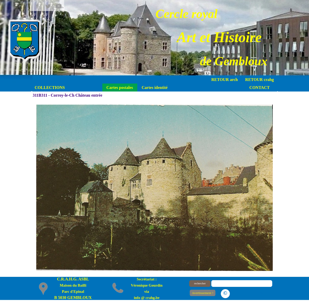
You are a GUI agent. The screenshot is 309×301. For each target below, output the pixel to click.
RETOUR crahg (259, 79)
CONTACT (259, 87)
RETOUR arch (224, 79)
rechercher (200, 283)
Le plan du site (252, 292)
